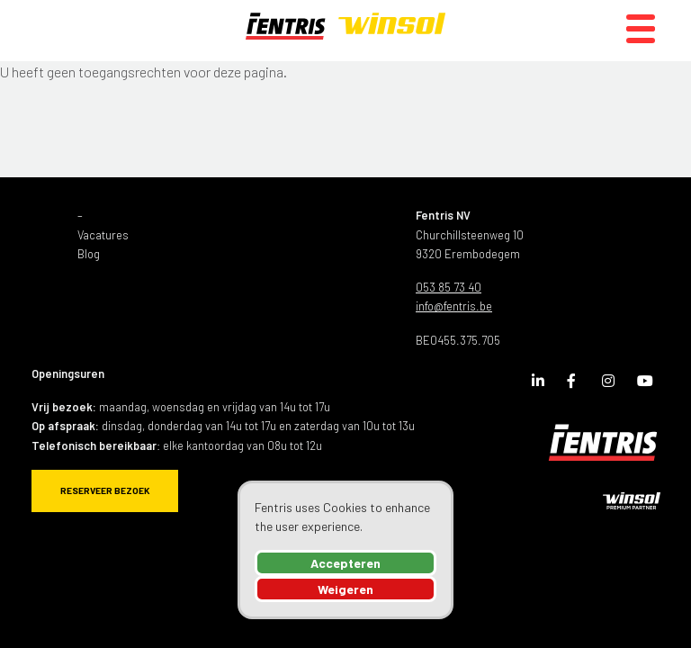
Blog (88, 254)
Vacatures (103, 235)
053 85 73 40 (448, 287)
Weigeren (345, 589)
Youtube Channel (648, 384)
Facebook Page (577, 384)
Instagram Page (613, 384)
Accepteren (345, 563)
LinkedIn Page (542, 384)
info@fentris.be (454, 306)
